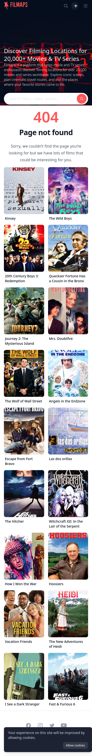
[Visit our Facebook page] (28, 725)
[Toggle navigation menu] (85, 5)
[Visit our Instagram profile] (40, 725)
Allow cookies (75, 745)
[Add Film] (75, 5)
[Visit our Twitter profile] (52, 725)
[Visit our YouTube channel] (64, 725)
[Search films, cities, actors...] (66, 5)
